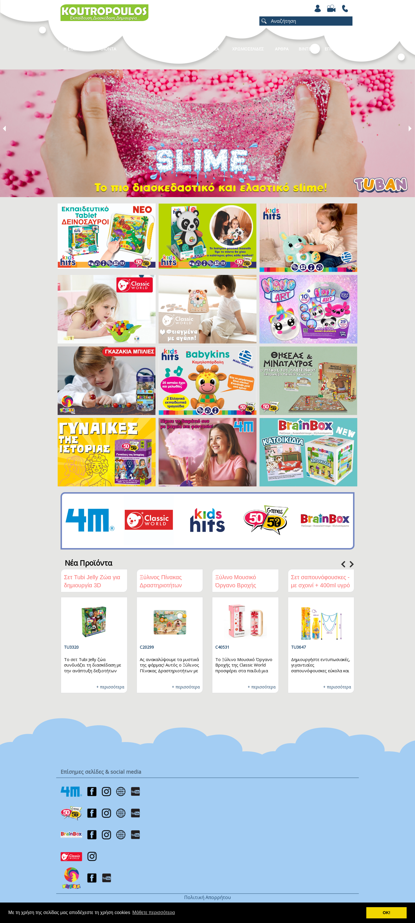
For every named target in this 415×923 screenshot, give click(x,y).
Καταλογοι (186, 49)
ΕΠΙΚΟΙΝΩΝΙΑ (338, 49)
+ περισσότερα (110, 687)
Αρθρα (281, 49)
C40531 (222, 647)
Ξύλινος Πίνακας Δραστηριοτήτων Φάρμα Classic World (167, 585)
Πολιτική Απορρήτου (207, 897)
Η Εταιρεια (74, 49)
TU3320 (71, 647)
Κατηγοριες (149, 49)
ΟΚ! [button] (386, 912)
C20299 (147, 647)
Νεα (215, 49)
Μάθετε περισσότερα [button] (153, 912)
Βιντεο (306, 49)
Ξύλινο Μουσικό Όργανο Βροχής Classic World (235, 585)
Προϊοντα (105, 49)
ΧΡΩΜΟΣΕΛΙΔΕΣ (248, 49)
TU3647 (298, 647)
